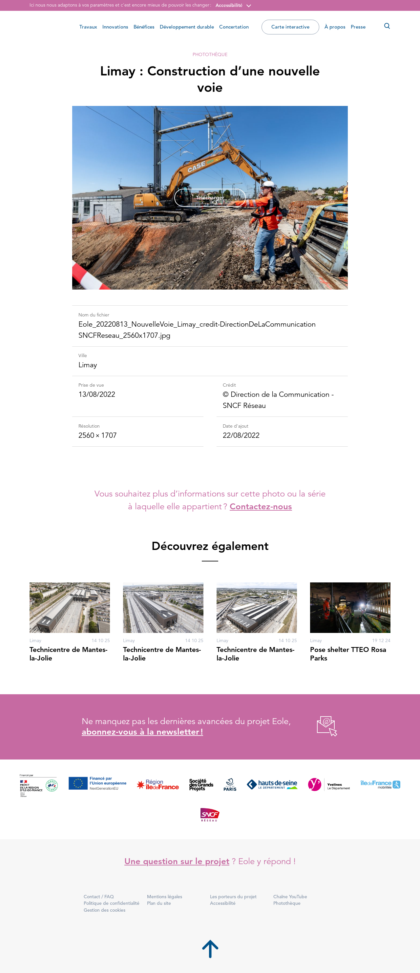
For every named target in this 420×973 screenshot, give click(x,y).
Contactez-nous (261, 506)
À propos (335, 27)
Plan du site (159, 903)
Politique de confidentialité (111, 903)
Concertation (234, 27)
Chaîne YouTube (290, 897)
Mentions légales (164, 897)
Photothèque (210, 54)
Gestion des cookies (104, 910)
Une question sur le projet (176, 861)
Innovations (115, 27)
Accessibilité (229, 5)
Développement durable (187, 27)
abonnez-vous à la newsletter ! (142, 732)
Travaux (88, 27)
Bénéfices (144, 27)
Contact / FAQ (99, 897)
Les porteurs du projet (233, 897)
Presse (358, 27)
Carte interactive (290, 27)
